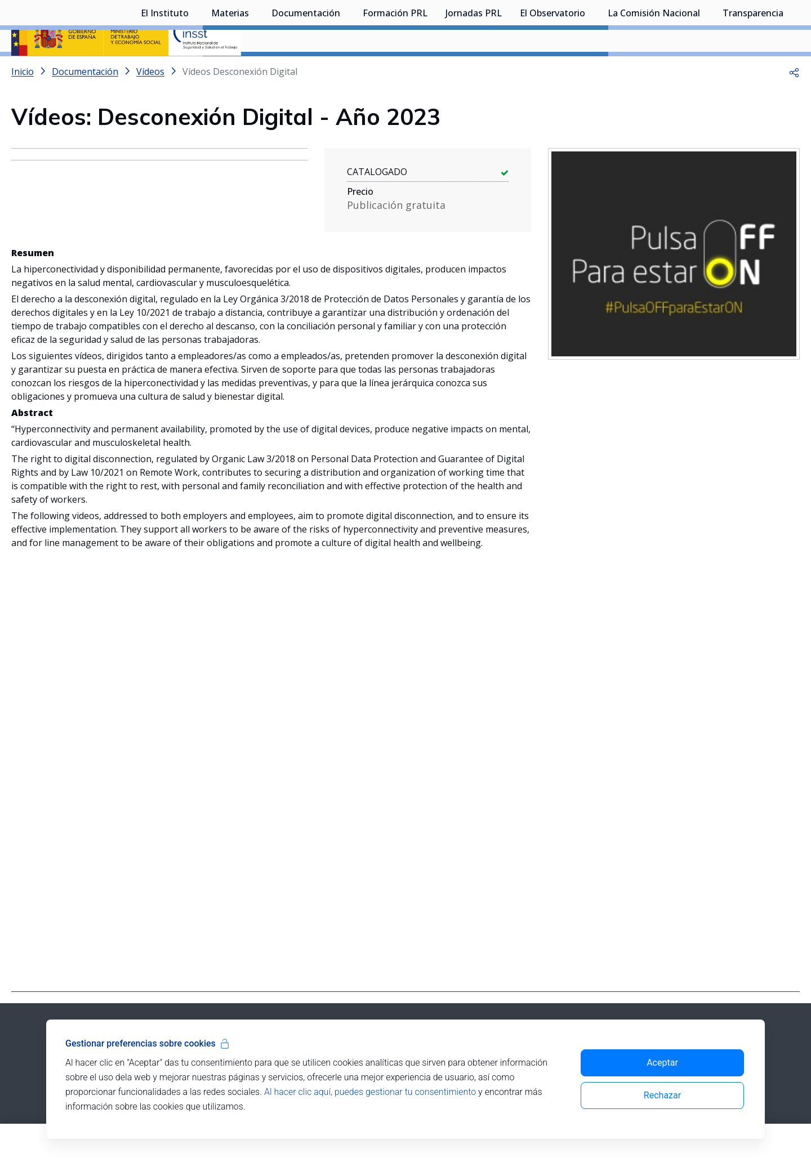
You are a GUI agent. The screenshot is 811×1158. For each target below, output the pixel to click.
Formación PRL (395, 70)
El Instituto (165, 70)
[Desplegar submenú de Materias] (254, 69)
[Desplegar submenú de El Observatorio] (590, 69)
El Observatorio (552, 70)
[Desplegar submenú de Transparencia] (789, 69)
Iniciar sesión (757, 25)
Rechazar (662, 1095)
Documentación (305, 70)
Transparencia (753, 70)
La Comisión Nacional (654, 70)
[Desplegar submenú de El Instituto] (194, 69)
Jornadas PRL (473, 70)
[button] (794, 101)
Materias (230, 70)
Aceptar (662, 1062)
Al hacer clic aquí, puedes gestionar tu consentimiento (370, 1092)
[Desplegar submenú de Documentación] (345, 69)
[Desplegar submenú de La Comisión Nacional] (705, 69)
